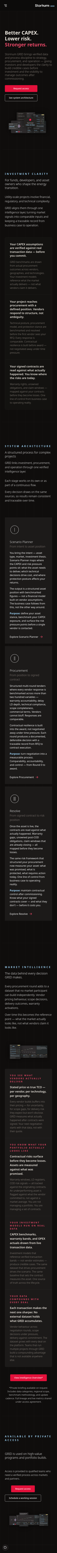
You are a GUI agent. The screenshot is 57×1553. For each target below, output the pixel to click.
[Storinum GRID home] (45, 5)
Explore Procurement (24, 777)
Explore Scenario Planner (26, 637)
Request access (21, 88)
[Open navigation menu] (5, 5)
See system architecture (21, 97)
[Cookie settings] (5, 1548)
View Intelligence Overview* (28, 1377)
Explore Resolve (21, 914)
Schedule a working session (23, 1498)
